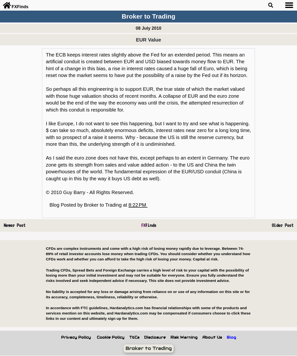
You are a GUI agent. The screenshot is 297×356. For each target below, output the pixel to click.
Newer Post (14, 225)
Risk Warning (184, 337)
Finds (148, 225)
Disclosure (155, 337)
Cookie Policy (110, 337)
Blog (231, 337)
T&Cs (134, 337)
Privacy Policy (76, 337)
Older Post (282, 225)
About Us (212, 337)
